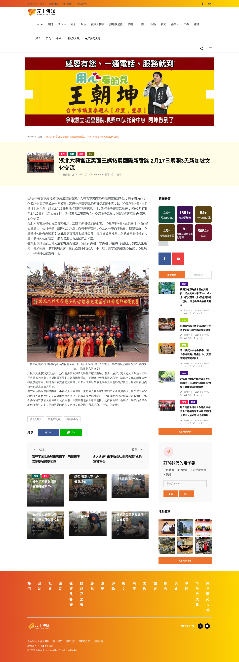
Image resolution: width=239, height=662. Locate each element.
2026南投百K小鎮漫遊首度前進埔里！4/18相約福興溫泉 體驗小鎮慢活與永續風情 (195, 383)
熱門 (50, 24)
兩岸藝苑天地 (93, 38)
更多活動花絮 (185, 561)
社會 (73, 24)
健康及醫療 (97, 24)
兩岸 (173, 24)
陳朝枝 (187, 335)
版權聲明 (98, 641)
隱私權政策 (84, 641)
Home (39, 24)
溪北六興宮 (35, 419)
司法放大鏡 (73, 38)
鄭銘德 (39, 491)
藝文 (163, 24)
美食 (48, 38)
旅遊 (196, 24)
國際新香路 (72, 419)
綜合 (38, 38)
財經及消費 (116, 24)
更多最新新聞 (185, 432)
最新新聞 (171, 275)
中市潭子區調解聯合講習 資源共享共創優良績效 (87, 476)
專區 (58, 38)
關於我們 (67, 3)
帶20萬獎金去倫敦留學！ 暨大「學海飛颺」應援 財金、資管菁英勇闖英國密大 (195, 354)
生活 (83, 24)
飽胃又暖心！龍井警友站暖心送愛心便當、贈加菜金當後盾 (45, 514)
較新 (38, 449)
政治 (60, 24)
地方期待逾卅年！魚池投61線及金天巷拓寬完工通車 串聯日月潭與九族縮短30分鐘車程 (195, 411)
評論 (153, 24)
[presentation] (29, 94)
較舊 (138, 449)
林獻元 (81, 485)
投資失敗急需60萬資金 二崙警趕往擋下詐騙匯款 (87, 511)
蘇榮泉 (66, 174)
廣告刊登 (53, 3)
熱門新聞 (198, 275)
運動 (143, 24)
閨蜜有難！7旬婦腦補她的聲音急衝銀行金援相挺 (130, 514)
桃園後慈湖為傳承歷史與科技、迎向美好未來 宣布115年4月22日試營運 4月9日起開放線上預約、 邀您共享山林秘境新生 (195, 297)
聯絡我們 (82, 3)
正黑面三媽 (54, 419)
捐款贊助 (44, 641)
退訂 (186, 494)
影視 (130, 24)
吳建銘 (187, 310)
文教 (186, 24)
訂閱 (171, 494)
